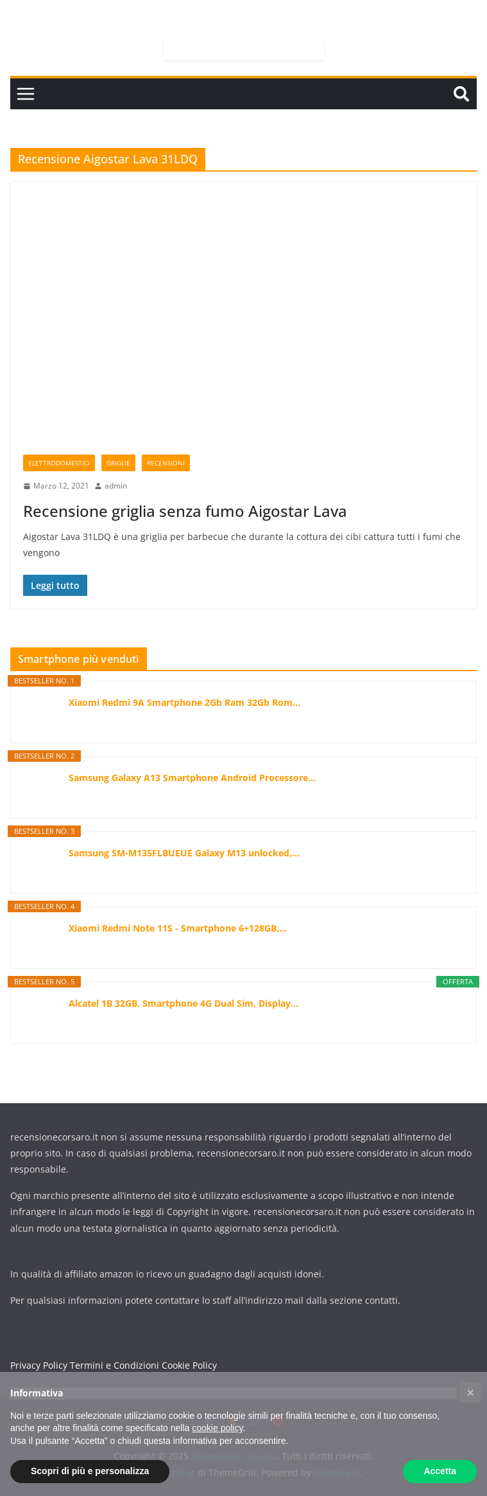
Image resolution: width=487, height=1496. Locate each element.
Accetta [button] (439, 1471)
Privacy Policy (38, 1365)
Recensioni (166, 462)
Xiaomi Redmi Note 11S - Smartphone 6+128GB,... (178, 928)
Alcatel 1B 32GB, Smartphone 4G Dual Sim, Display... (183, 1003)
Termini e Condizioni (114, 1365)
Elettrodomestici (59, 462)
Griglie (118, 462)
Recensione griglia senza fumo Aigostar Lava (185, 510)
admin (116, 485)
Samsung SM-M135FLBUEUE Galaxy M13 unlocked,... (184, 853)
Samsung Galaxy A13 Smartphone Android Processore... (192, 777)
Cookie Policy (189, 1365)
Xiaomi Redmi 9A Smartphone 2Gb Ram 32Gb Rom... (184, 702)
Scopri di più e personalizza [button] (90, 1471)
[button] (470, 1392)
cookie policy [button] (217, 1428)
